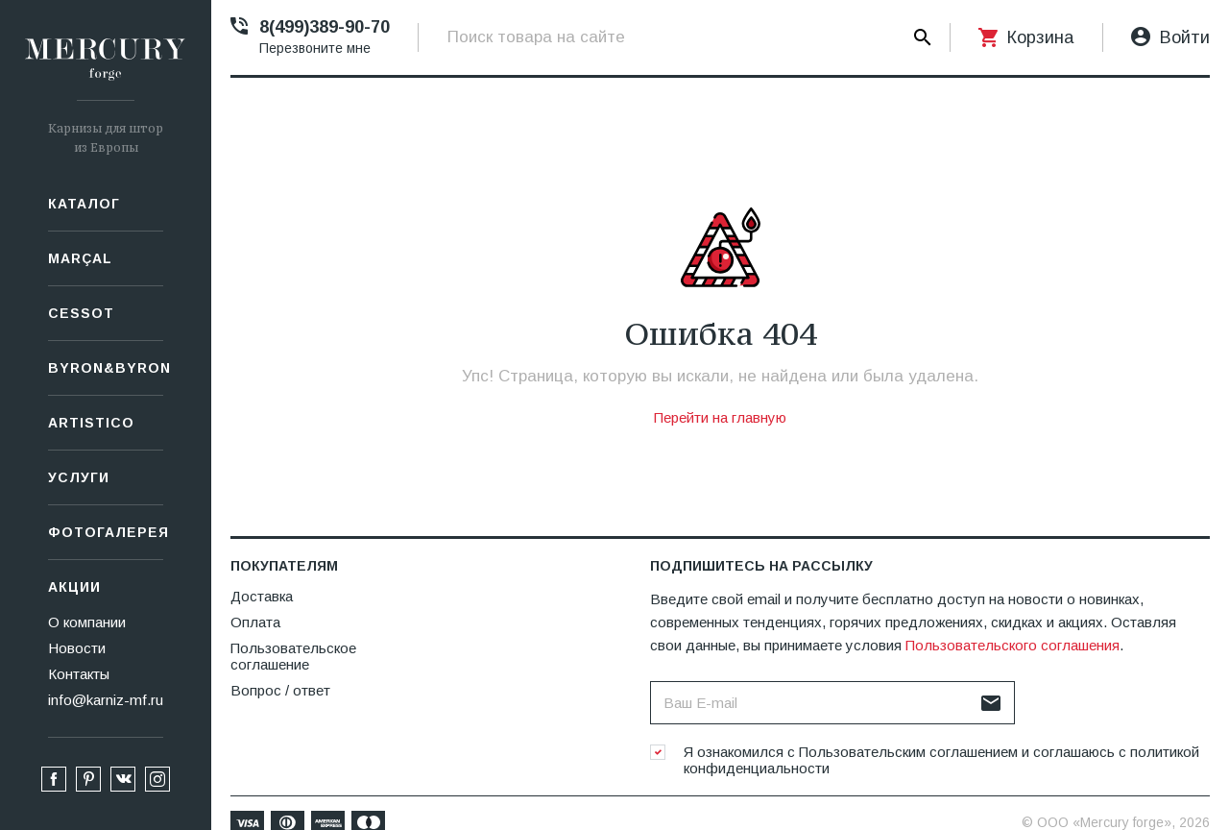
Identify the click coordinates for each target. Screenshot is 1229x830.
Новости (77, 648)
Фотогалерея (105, 532)
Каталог (84, 203)
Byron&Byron (105, 368)
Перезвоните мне (315, 48)
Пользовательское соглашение (293, 656)
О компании (87, 622)
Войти (1185, 37)
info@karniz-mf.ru (105, 700)
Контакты (78, 674)
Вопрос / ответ (280, 690)
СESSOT (81, 313)
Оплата (255, 622)
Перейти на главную (720, 417)
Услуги (78, 477)
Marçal (80, 258)
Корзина (1040, 37)
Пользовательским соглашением (908, 752)
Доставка (261, 596)
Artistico (91, 422)
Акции (74, 587)
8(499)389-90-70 (324, 27)
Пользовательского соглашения (1012, 645)
